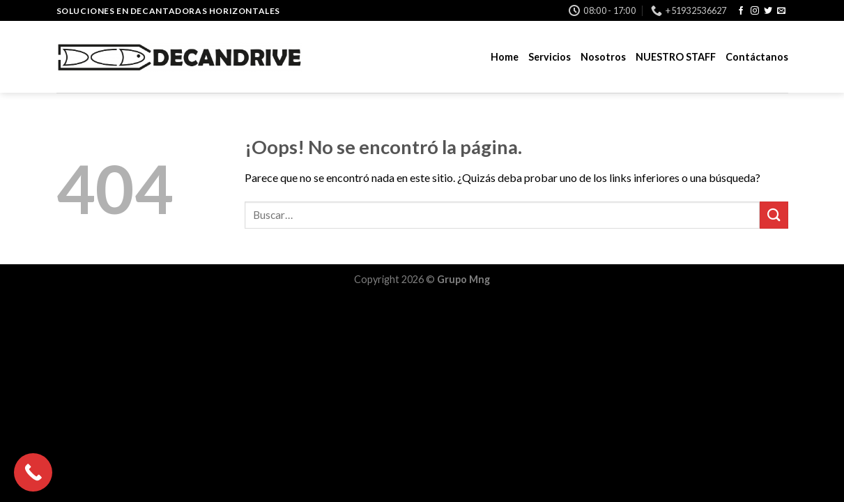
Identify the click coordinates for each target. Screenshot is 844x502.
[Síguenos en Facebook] (741, 11)
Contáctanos (757, 57)
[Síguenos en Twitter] (768, 11)
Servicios (549, 57)
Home (505, 57)
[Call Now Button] (33, 472)
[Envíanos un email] (781, 11)
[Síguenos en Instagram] (755, 11)
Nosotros (603, 57)
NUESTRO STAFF (676, 57)
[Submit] (774, 215)
